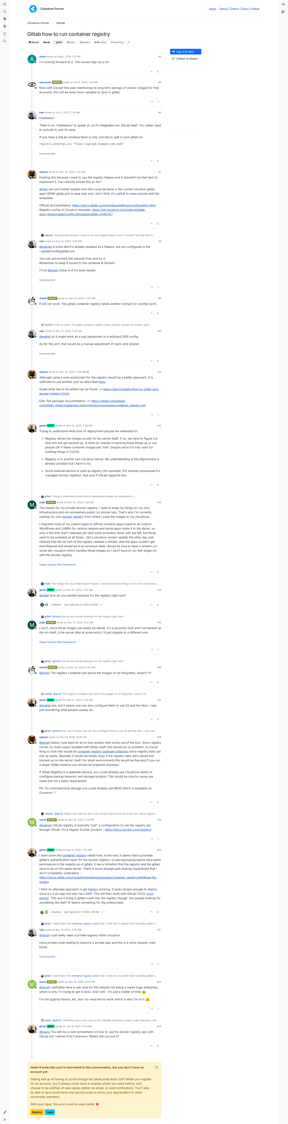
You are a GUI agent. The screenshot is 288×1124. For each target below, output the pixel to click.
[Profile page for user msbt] (32, 504)
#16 (159, 667)
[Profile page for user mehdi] (32, 300)
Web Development (66, 564)
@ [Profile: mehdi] (45, 336)
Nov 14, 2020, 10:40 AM (73, 737)
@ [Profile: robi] (43, 189)
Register (37, 1112)
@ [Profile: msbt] (44, 595)
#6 (159, 112)
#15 (159, 622)
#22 (159, 981)
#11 (159, 371)
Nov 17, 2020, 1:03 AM (79, 849)
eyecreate (45, 82)
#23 (159, 1026)
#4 (159, 56)
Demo (235, 9)
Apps (212, 9)
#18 (159, 737)
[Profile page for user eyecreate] (32, 84)
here (102, 382)
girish (42, 425)
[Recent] (4, 12)
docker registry (73, 516)
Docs (245, 9)
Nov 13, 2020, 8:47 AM (82, 667)
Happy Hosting (47, 564)
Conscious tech (47, 153)
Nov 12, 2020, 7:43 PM (79, 425)
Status (223, 9)
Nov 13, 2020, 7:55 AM (79, 589)
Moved (34, 42)
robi (41, 112)
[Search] (4, 41)
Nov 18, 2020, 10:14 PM (82, 981)
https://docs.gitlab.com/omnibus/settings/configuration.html (114, 205)
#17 (159, 699)
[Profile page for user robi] (32, 115)
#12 (159, 425)
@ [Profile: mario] (44, 1032)
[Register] (283, 12)
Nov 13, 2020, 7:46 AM (81, 502)
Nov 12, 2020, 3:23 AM (82, 298)
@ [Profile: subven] (45, 247)
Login (49, 1112)
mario (42, 819)
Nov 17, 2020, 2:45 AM (68, 929)
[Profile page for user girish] (32, 428)
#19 (159, 819)
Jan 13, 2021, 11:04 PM (79, 1026)
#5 (159, 82)
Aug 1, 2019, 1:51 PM (69, 56)
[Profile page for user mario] (32, 822)
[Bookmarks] (4, 34)
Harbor (93, 889)
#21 (159, 929)
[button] (4, 1112)
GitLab (46, 42)
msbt (42, 502)
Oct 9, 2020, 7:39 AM (68, 112)
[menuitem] (283, 4)
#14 (159, 589)
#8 (159, 241)
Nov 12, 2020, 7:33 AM (69, 331)
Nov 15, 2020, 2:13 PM (81, 819)
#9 (159, 298)
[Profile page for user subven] (32, 174)
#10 (159, 331)
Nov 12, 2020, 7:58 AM (73, 371)
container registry (74, 855)
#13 (159, 502)
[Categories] (4, 4)
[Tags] (4, 19)
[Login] (283, 4)
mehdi (43, 298)
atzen (42, 56)
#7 (160, 171)
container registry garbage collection (103, 751)
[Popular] (4, 26)
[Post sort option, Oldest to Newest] (185, 59)
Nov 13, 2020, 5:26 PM (79, 699)
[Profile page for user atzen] (32, 59)
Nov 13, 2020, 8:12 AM (80, 622)
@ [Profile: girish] (53, 270)
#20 (159, 849)
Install (255, 9)
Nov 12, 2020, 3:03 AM (69, 241)
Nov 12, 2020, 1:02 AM (72, 171)
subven (43, 171)
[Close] (156, 1067)
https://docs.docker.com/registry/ (128, 829)
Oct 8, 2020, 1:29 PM (86, 82)
